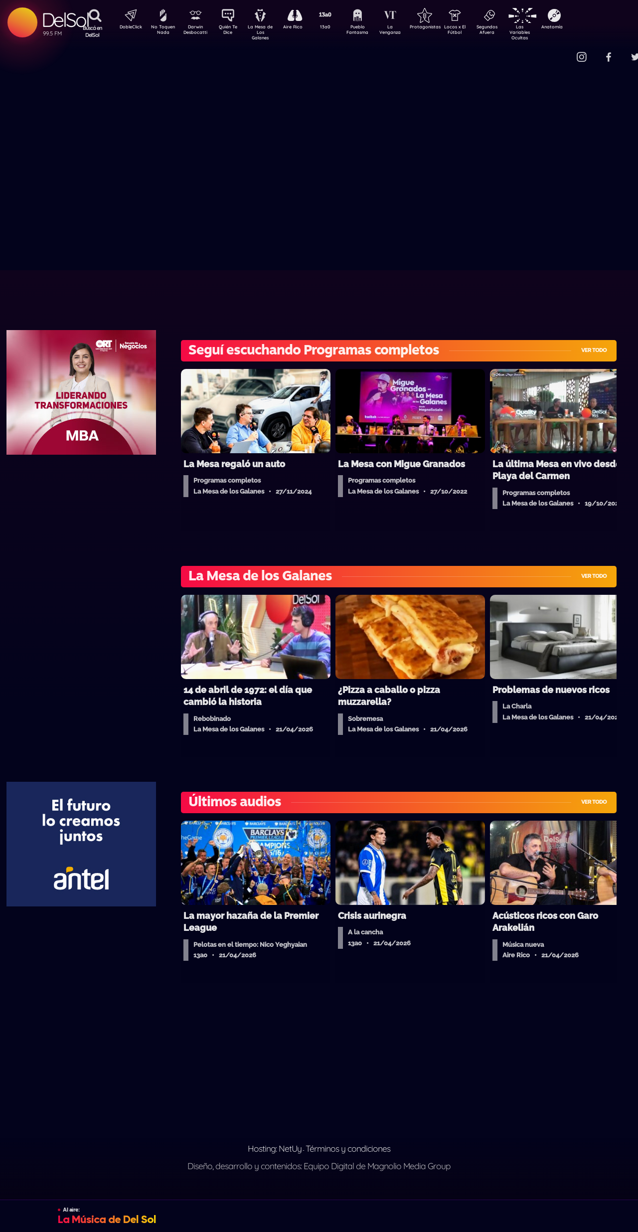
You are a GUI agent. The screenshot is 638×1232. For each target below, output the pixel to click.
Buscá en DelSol (92, 31)
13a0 (336, 27)
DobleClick (127, 27)
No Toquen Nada (162, 31)
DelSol (65, 19)
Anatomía (581, 27)
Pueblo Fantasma (371, 31)
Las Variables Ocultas (546, 32)
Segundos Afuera (511, 31)
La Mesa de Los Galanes (267, 32)
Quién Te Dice (232, 31)
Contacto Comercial (561, 51)
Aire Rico (302, 27)
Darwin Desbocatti (197, 31)
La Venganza (406, 31)
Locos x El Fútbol (476, 31)
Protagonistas (441, 27)
